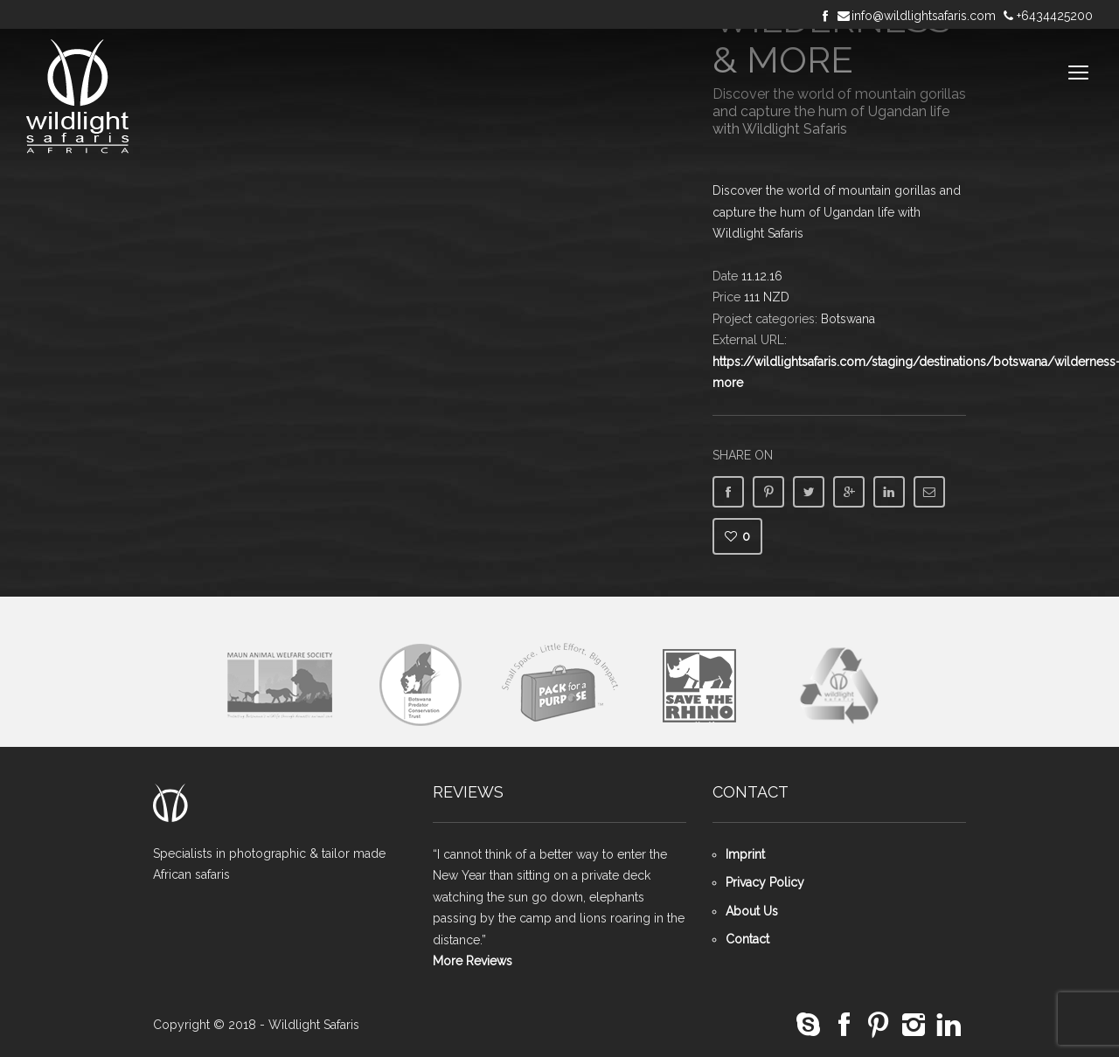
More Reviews (472, 961)
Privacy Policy (765, 882)
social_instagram (913, 1025)
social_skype (808, 1025)
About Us (752, 911)
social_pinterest (878, 1025)
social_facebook (843, 1025)
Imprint (745, 854)
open (1079, 72)
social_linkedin (948, 1025)
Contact (747, 939)
